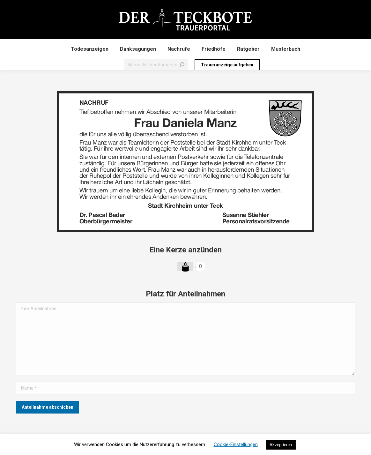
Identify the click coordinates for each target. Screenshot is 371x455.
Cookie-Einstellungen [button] (236, 444)
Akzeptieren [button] (281, 444)
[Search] (156, 64)
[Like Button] (185, 266)
